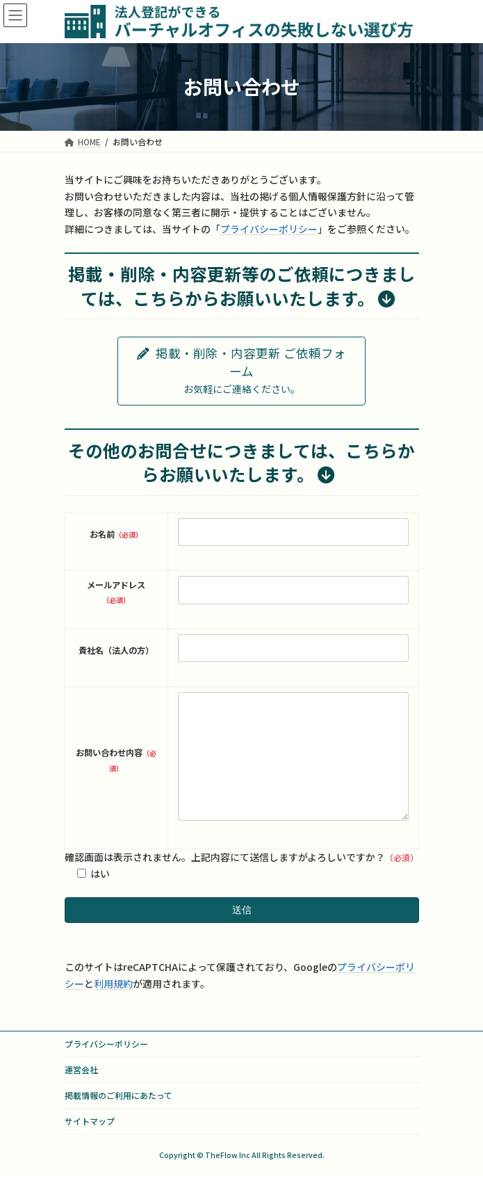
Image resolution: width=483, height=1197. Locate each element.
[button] (241, 371)
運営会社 (81, 1090)
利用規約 (113, 1004)
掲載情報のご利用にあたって (118, 1116)
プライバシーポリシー (269, 229)
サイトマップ (90, 1142)
